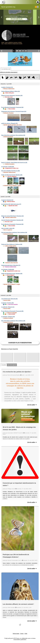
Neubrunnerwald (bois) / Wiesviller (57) (10, 265)
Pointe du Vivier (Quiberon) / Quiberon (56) (11, 244)
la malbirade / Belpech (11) (7, 307)
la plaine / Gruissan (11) (7, 87)
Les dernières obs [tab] (5, 69)
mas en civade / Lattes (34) (7, 228)
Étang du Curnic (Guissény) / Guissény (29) (11, 95)
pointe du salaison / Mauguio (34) (9, 123)
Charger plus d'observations (20, 342)
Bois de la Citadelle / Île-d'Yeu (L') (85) (10, 170)
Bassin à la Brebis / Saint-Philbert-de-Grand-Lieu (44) (14, 162)
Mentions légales (16, 633)
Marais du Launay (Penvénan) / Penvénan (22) (12, 216)
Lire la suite (32, 405)
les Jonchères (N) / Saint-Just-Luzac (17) (11, 204)
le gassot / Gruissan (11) (7, 200)
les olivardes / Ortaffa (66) (7, 166)
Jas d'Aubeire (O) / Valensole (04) (9, 298)
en (37, 6)
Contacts (21, 633)
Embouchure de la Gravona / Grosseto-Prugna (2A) (13, 111)
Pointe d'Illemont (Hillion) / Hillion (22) (10, 91)
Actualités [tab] (3, 365)
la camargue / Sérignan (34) (8, 316)
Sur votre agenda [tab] (12, 365)
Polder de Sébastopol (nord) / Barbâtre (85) (11, 175)
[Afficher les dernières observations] (8, 72)
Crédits (25, 633)
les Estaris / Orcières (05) (7, 302)
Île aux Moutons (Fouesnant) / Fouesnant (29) (12, 107)
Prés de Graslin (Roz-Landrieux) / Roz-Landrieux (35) (14, 232)
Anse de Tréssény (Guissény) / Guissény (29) (12, 220)
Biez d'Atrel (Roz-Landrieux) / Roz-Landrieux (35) (13, 135)
